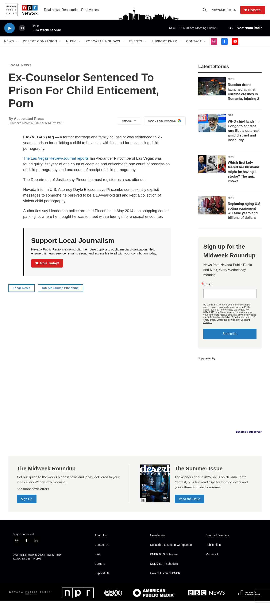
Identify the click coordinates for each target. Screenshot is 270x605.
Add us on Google (164, 124)
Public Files (213, 548)
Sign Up (26, 503)
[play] (9, 30)
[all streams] (246, 30)
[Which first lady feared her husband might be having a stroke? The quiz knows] (212, 168)
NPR (231, 82)
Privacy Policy (54, 558)
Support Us (101, 577)
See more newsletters (33, 492)
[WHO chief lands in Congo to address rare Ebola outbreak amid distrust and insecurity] (212, 127)
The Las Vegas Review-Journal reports (56, 162)
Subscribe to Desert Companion (171, 548)
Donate (255, 11)
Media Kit (212, 558)
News (9, 44)
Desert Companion (40, 44)
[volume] (22, 30)
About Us (100, 539)
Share (129, 124)
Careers (99, 567)
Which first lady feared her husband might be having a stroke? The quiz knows (243, 176)
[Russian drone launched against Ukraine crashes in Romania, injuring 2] (212, 90)
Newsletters (224, 11)
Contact (194, 44)
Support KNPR (164, 44)
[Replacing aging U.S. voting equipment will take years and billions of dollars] (212, 209)
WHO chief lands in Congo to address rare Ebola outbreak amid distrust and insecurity (243, 134)
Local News (20, 69)
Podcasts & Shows (103, 44)
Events (135, 44)
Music (71, 44)
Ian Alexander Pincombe (60, 291)
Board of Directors (218, 539)
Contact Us (101, 548)
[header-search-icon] (205, 11)
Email (207, 288)
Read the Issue (189, 503)
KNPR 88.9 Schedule (164, 558)
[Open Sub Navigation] (17, 44)
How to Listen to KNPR (165, 577)
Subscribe (229, 337)
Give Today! (47, 267)
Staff (97, 558)
